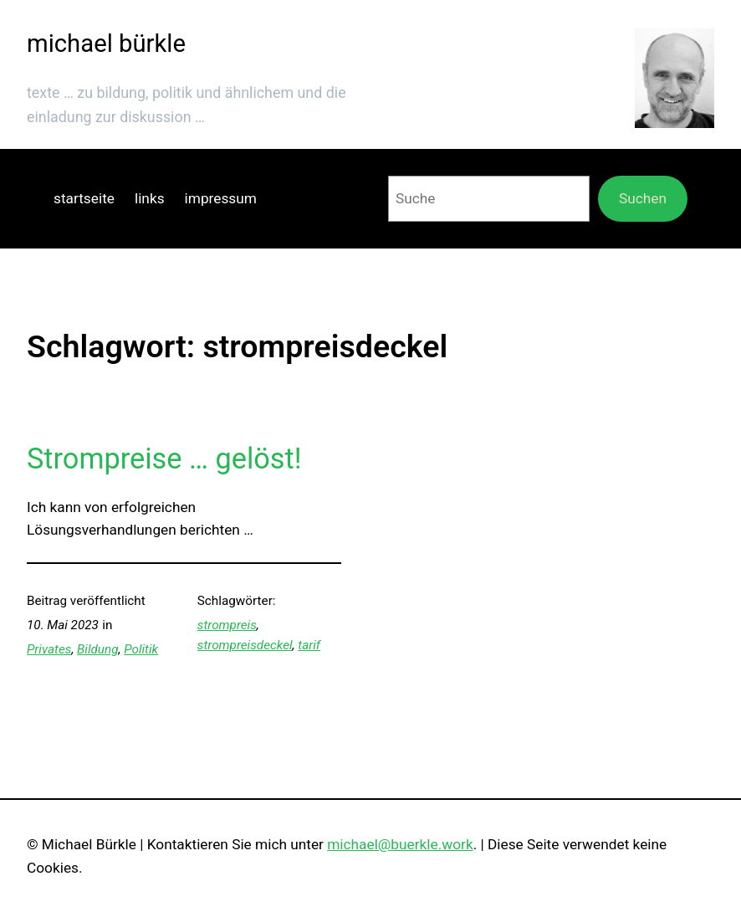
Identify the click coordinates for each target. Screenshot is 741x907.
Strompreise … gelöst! (164, 458)
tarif (309, 645)
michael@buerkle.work (400, 844)
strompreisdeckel (245, 645)
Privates (49, 649)
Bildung (97, 649)
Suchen (643, 198)
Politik (141, 649)
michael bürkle (106, 43)
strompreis (227, 625)
